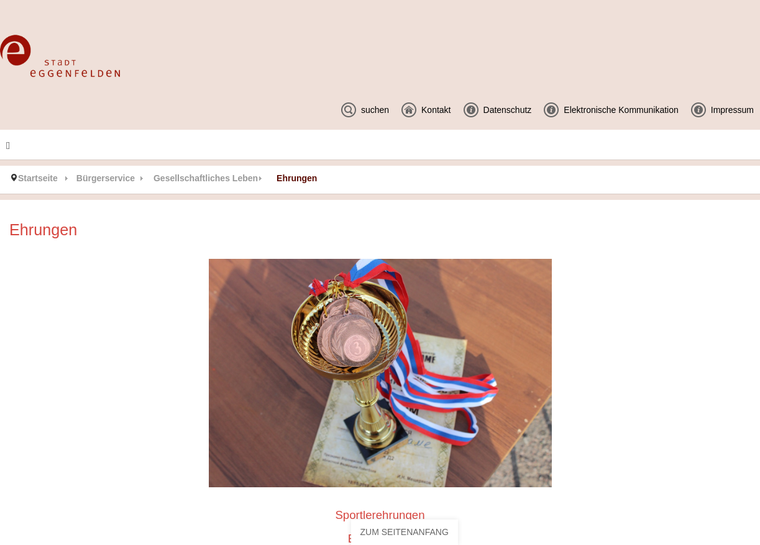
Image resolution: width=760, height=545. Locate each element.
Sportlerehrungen (379, 514)
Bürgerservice (105, 178)
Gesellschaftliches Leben (205, 178)
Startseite (38, 178)
